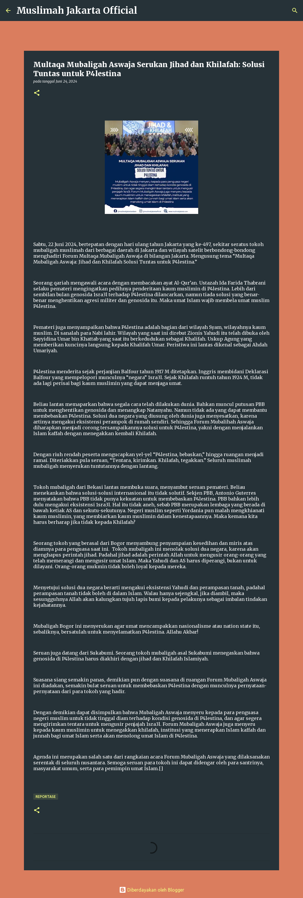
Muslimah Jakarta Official (76, 10)
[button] (36, 93)
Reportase (46, 796)
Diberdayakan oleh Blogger (151, 889)
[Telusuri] (145, 11)
